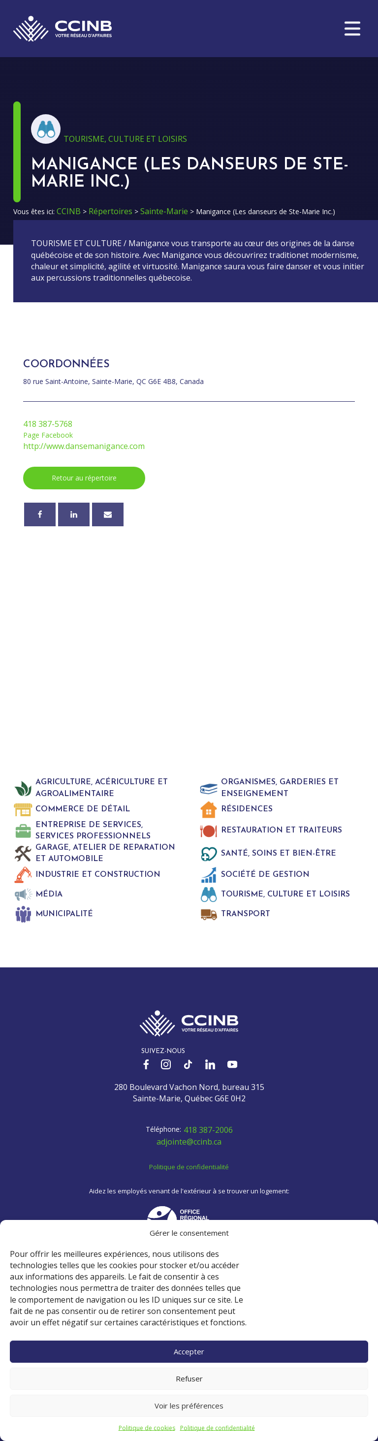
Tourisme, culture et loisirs (125, 138)
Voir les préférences (189, 1405)
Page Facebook (48, 435)
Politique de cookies (147, 1428)
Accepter (189, 1351)
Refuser (189, 1378)
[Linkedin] (74, 514)
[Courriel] (108, 514)
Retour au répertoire (84, 477)
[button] (352, 28)
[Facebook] (40, 514)
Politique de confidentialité (217, 1428)
